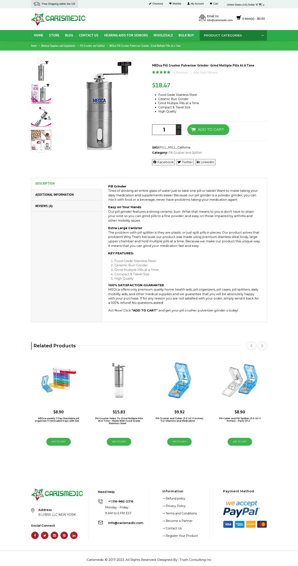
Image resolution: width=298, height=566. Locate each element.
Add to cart (211, 129)
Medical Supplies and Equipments (58, 45)
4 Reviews (180, 72)
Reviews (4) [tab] (44, 206)
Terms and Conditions (181, 513)
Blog (69, 35)
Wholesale (163, 35)
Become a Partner (179, 521)
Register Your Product (182, 536)
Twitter (185, 162)
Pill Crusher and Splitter (92, 45)
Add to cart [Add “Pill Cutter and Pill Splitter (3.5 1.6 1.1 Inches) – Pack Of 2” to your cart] (243, 441)
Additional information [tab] (54, 195)
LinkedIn (205, 162)
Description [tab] (45, 183)
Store (54, 35)
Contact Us (89, 35)
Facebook (163, 162)
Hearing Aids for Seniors (126, 35)
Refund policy (175, 498)
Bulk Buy (186, 35)
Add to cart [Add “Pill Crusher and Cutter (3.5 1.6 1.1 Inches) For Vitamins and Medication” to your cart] (182, 441)
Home (38, 35)
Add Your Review (205, 72)
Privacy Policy (176, 506)
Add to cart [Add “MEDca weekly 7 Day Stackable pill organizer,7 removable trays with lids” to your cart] (61, 441)
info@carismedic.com (220, 20)
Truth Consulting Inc (195, 560)
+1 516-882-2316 (120, 501)
